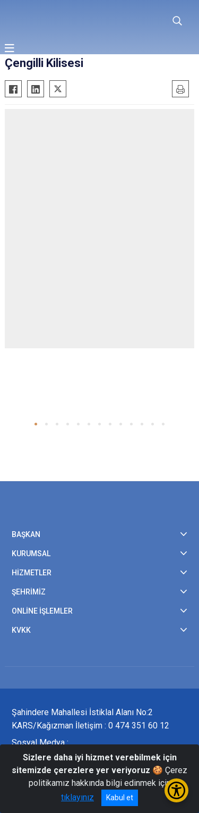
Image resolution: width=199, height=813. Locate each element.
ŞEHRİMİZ (29, 592)
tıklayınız (77, 797)
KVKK (21, 630)
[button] (35, 424)
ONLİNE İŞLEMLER (42, 611)
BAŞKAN (26, 534)
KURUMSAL (31, 553)
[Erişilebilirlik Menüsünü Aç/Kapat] (176, 790)
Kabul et (119, 797)
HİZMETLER (31, 572)
